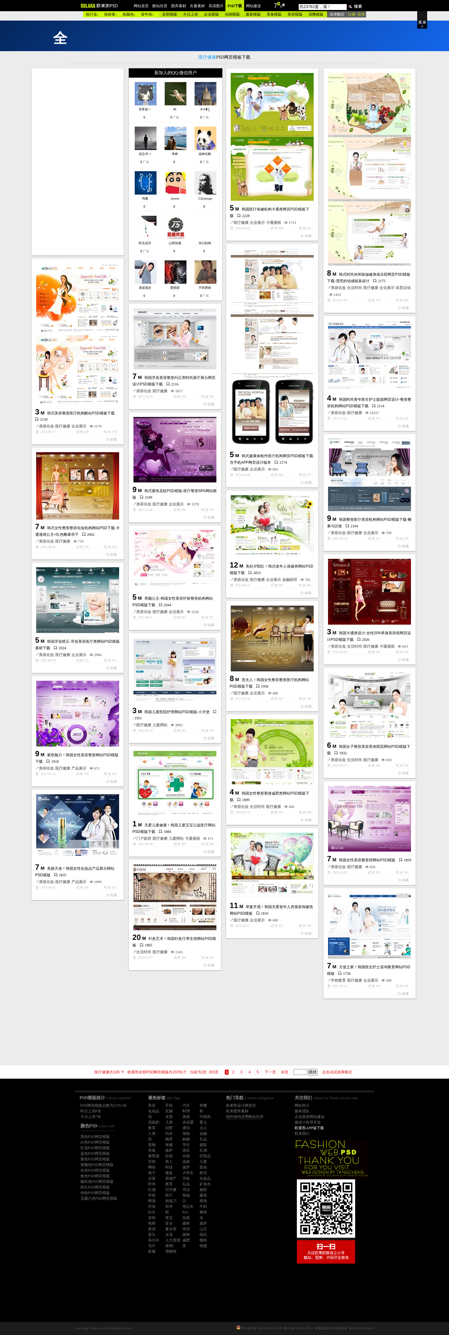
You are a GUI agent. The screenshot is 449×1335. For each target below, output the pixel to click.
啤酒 (152, 1201)
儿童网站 (159, 725)
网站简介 (302, 1105)
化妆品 (153, 1111)
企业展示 (257, 222)
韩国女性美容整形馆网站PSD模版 (367, 860)
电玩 (203, 1234)
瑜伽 (186, 1195)
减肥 (186, 1240)
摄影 (203, 1145)
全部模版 (169, 14)
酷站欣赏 (159, 6)
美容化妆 (338, 288)
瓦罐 (169, 1111)
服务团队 (302, 1111)
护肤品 (205, 1156)
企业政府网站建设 (310, 1117)
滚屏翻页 (337, 14)
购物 (186, 1139)
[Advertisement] (78, 161)
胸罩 (169, 1139)
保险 (186, 1133)
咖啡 (203, 1240)
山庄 (203, 1229)
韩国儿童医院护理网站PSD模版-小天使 (177, 712)
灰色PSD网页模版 (95, 1170)
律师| (169, 1246)
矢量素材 (197, 6)
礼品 (203, 1139)
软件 (169, 1206)
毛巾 (152, 1246)
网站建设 (253, 6)
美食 (152, 1150)
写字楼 (170, 1189)
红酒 (203, 1150)
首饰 (152, 1218)
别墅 (169, 1128)
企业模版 (211, 14)
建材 (186, 1223)
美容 (152, 1105)
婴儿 (203, 1122)
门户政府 (143, 838)
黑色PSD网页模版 (95, 1136)
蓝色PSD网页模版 (95, 1153)
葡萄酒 (153, 1156)
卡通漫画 (273, 222)
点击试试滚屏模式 (337, 1072)
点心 (203, 1128)
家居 (152, 1229)
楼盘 (169, 1173)
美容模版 (294, 14)
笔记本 (188, 1206)
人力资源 (172, 1240)
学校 (152, 1195)
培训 (186, 1229)
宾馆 (152, 1161)
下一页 (270, 1072)
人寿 (152, 1133)
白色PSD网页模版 (95, 1142)
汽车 (186, 1105)
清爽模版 (315, 14)
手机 (169, 1105)
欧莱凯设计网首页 (241, 1105)
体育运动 (403, 288)
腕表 (203, 1212)
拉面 (169, 1156)
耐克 (203, 1173)
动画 (186, 1156)
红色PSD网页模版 (95, 1148)
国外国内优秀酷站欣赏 (244, 1117)
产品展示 (78, 768)
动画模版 (232, 14)
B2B (151, 1212)
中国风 (205, 1117)
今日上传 (190, 14)
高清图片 (216, 6)
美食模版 (274, 14)
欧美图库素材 (237, 1111)
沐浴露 (188, 1122)
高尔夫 (153, 1240)
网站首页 (141, 6)
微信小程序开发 (308, 1122)
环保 (152, 1206)
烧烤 (186, 1234)
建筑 (203, 1195)
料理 (186, 1111)
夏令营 (170, 1229)
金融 (203, 1133)
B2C (185, 1212)
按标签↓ (110, 14)
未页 (284, 1072)
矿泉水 (205, 1184)
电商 (152, 1223)
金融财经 (289, 580)
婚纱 (203, 1189)
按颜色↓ (129, 14)
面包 (203, 1167)
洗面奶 (153, 1122)
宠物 (152, 1145)
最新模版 (253, 14)
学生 (186, 1145)
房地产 (170, 1178)
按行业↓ (92, 14)
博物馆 (170, 1251)
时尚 (152, 1184)
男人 (169, 1161)
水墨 (169, 1117)
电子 (152, 1173)
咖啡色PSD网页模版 (96, 1181)
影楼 (152, 1251)
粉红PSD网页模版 (95, 1187)
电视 (203, 1246)
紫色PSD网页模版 (95, 1159)
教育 (152, 1128)
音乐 (169, 1223)
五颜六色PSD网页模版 (98, 1198)
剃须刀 (170, 1201)
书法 (186, 1189)
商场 (203, 1201)
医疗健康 (241, 222)
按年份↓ (147, 14)
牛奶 (203, 1206)
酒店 (186, 1150)
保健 (169, 1145)
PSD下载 (235, 6)
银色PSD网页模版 (95, 1176)
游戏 (186, 1117)
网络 (152, 1167)
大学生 (188, 1173)
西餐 (203, 1105)
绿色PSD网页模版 (95, 1193)
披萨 (169, 1150)
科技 (169, 1167)
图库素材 (178, 6)
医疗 (169, 1195)
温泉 (186, 1161)
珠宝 (169, 1218)
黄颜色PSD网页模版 (96, 1165)
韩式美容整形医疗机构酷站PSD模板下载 (81, 413)
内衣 (169, 1133)
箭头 (152, 1234)
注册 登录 (356, 14)
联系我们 (302, 1133)
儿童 (169, 1122)
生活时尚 (354, 288)
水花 (169, 1234)
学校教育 (338, 980)
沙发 (152, 1178)
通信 (186, 1128)
